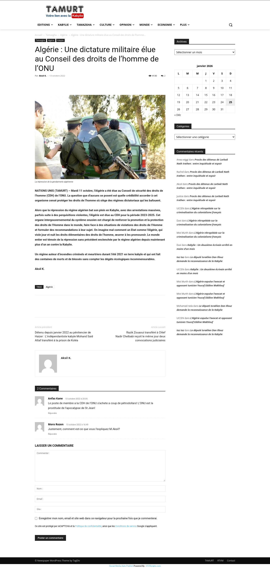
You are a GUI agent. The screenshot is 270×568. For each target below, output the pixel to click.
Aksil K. (42, 75)
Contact (231, 560)
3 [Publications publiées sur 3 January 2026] (222, 81)
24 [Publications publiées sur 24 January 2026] (222, 102)
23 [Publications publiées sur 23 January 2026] (213, 102)
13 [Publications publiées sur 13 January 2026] (187, 95)
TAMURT (209, 560)
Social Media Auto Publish (121, 566)
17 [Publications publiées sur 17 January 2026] (222, 95)
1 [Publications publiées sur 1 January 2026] (206, 81)
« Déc (177, 115)
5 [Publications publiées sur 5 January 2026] (178, 88)
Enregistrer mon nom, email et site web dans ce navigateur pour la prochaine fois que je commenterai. (98, 518)
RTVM (221, 560)
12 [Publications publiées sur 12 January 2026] (178, 95)
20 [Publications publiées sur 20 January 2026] (187, 102)
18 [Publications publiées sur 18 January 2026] (230, 95)
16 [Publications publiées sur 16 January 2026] (213, 95)
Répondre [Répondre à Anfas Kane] (52, 413)
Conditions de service (126, 526)
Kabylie (60, 40)
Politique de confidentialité (88, 526)
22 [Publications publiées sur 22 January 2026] (205, 102)
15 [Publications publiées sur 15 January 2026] (205, 95)
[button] (230, 24)
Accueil (38, 35)
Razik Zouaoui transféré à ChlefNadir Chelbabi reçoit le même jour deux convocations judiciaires (140, 336)
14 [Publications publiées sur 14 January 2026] (197, 95)
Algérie (64, 35)
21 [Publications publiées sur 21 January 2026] (197, 102)
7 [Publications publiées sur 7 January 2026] (197, 88)
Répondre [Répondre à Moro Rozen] (52, 434)
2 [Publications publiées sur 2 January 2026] (213, 81)
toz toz (180, 257)
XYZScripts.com (153, 566)
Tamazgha (51, 35)
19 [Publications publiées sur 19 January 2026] (178, 102)
